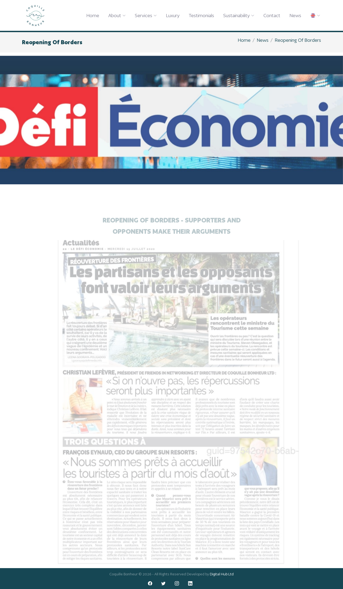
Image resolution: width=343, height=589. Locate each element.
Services (146, 15)
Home (92, 15)
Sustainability (238, 15)
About (117, 15)
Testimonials (201, 15)
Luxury (173, 15)
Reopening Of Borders (298, 40)
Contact (271, 15)
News (295, 15)
